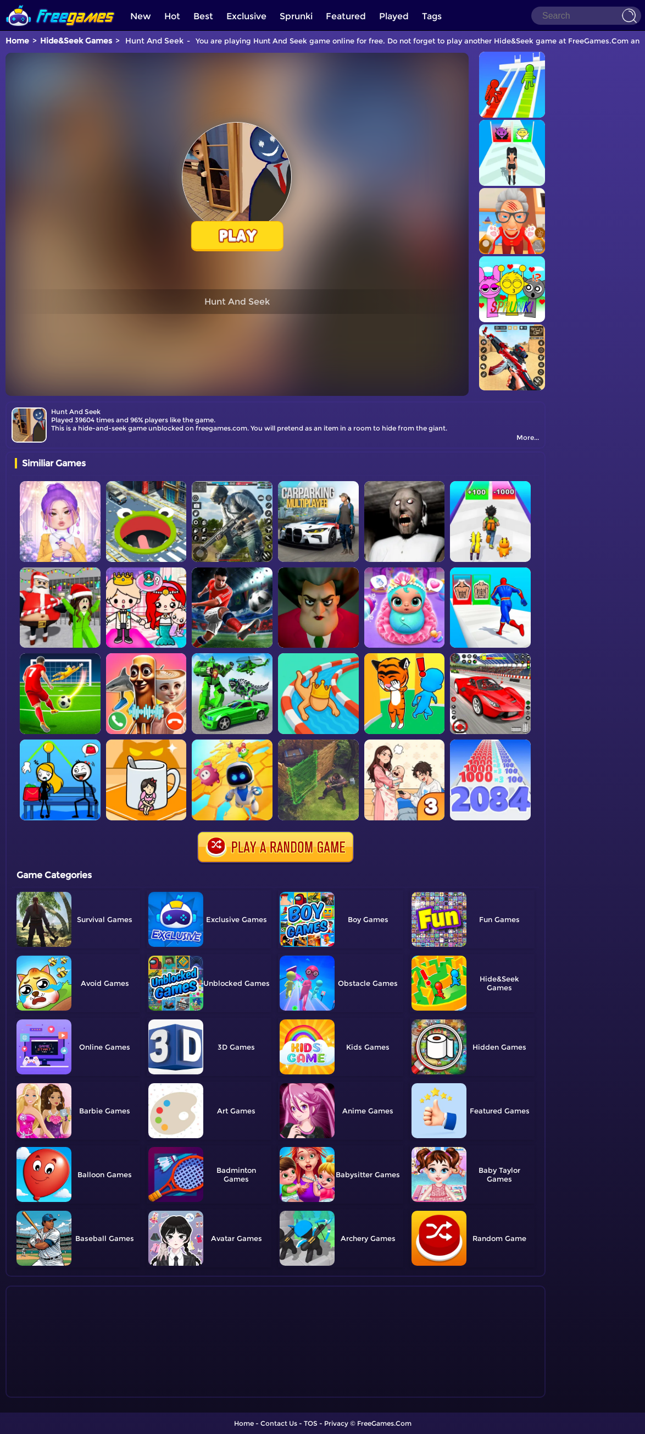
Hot (172, 16)
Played (394, 16)
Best (203, 16)
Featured (346, 16)
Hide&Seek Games (76, 41)
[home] (60, 4)
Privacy (336, 1423)
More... (527, 437)
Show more (51, 1389)
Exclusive (246, 16)
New (140, 16)
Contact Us (278, 1423)
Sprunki (296, 16)
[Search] (586, 16)
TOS (311, 1423)
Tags (432, 16)
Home (17, 41)
